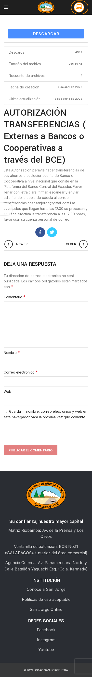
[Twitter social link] (52, 232)
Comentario (15, 296)
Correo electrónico (21, 372)
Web (7, 391)
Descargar (46, 33)
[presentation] (38, 431)
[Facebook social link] (40, 232)
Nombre (12, 352)
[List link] (46, 589)
